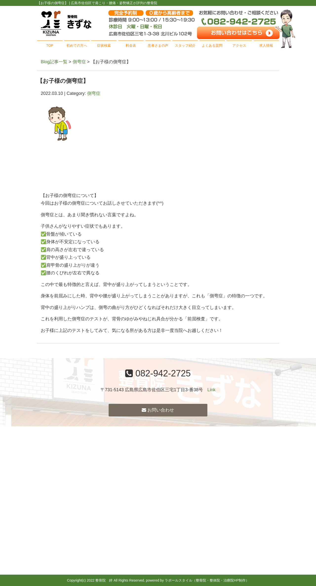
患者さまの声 (158, 45)
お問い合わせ (158, 410)
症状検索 (104, 45)
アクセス (239, 45)
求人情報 (266, 45)
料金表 (131, 45)
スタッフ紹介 (185, 45)
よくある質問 (212, 45)
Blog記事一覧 (54, 61)
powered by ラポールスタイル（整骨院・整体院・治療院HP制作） (197, 580)
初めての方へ (76, 45)
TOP (49, 45)
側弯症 (79, 61)
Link (211, 389)
